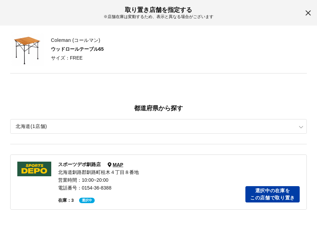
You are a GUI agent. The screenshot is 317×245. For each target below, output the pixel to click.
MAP (118, 164)
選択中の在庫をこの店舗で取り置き (272, 194)
